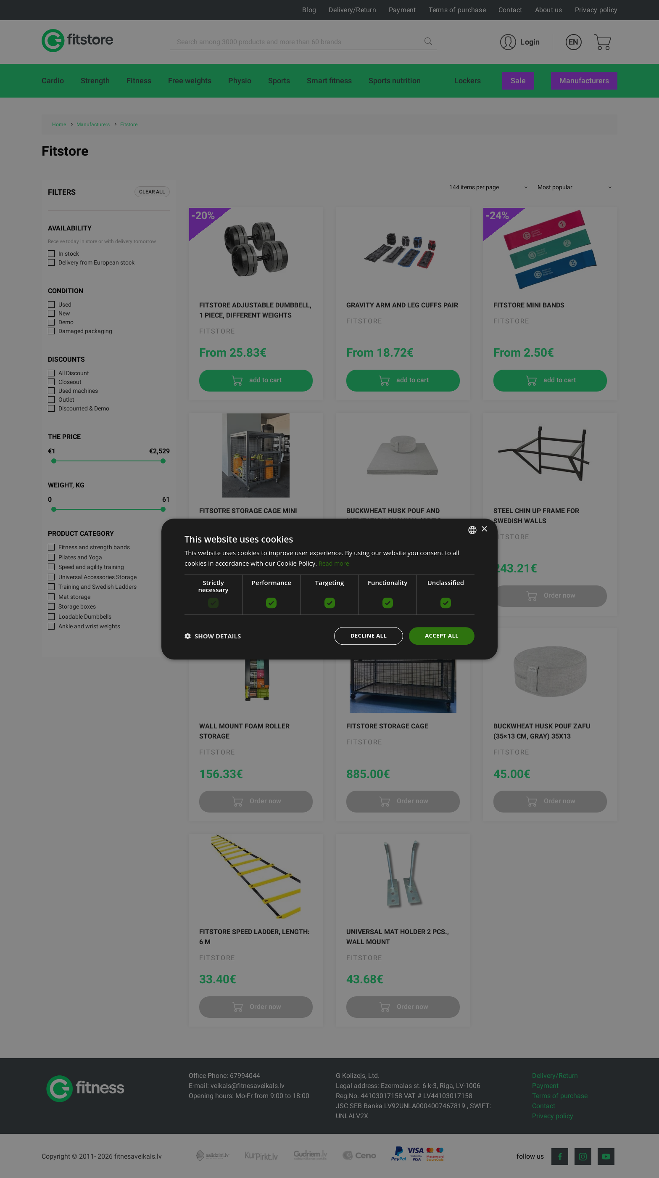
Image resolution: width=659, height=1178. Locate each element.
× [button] (484, 529)
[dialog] (329, 589)
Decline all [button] (364, 636)
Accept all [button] (441, 636)
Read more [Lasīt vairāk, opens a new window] (335, 562)
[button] (213, 636)
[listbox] (472, 529)
